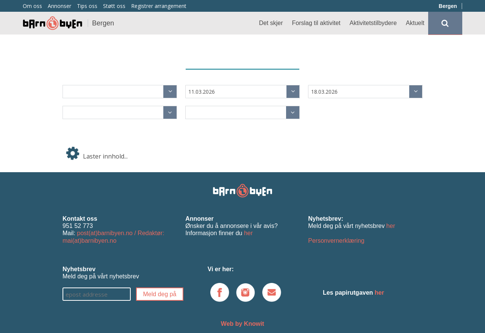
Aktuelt (415, 23)
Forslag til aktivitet (316, 23)
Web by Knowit (242, 323)
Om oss (32, 5)
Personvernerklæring (336, 240)
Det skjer (271, 23)
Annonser (59, 5)
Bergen (448, 6)
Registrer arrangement (158, 5)
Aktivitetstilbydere (373, 23)
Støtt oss (114, 5)
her (248, 233)
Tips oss (87, 5)
